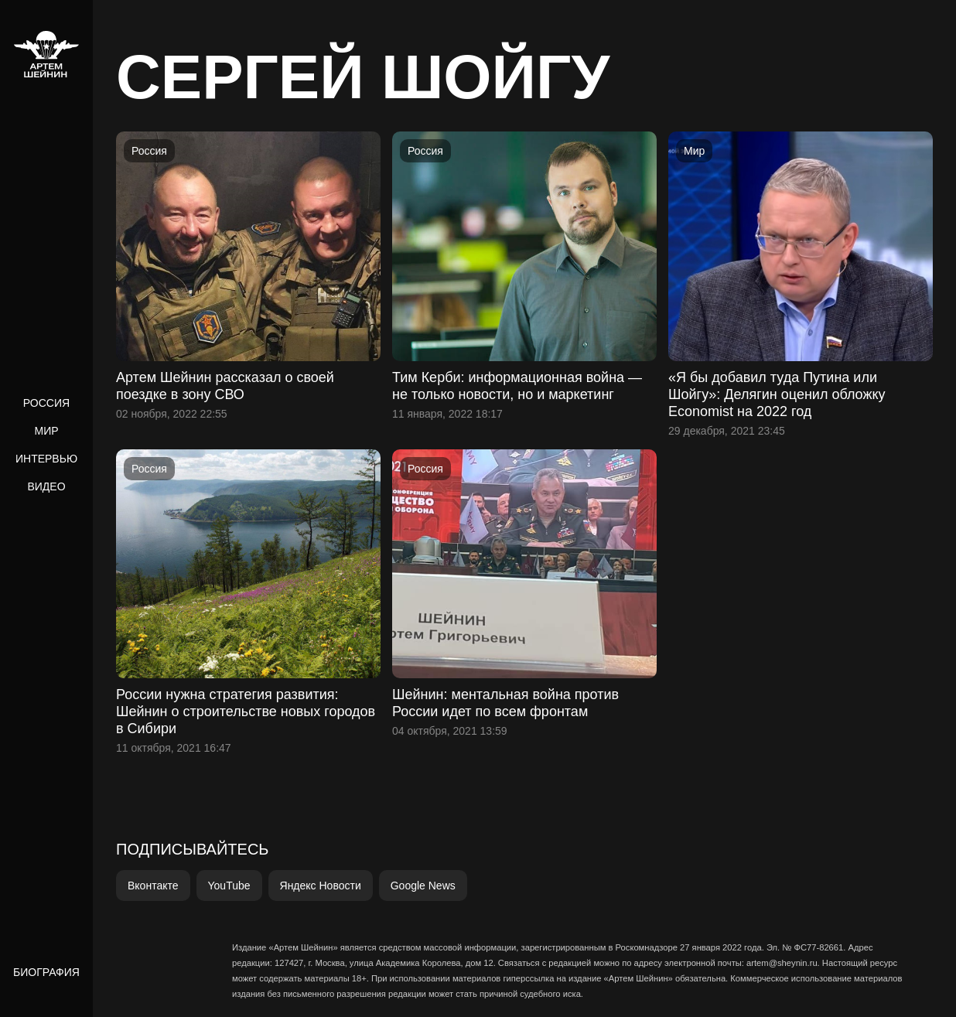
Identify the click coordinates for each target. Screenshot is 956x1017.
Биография (46, 972)
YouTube (229, 885)
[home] (46, 54)
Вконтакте (153, 885)
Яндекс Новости (320, 885)
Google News (423, 885)
